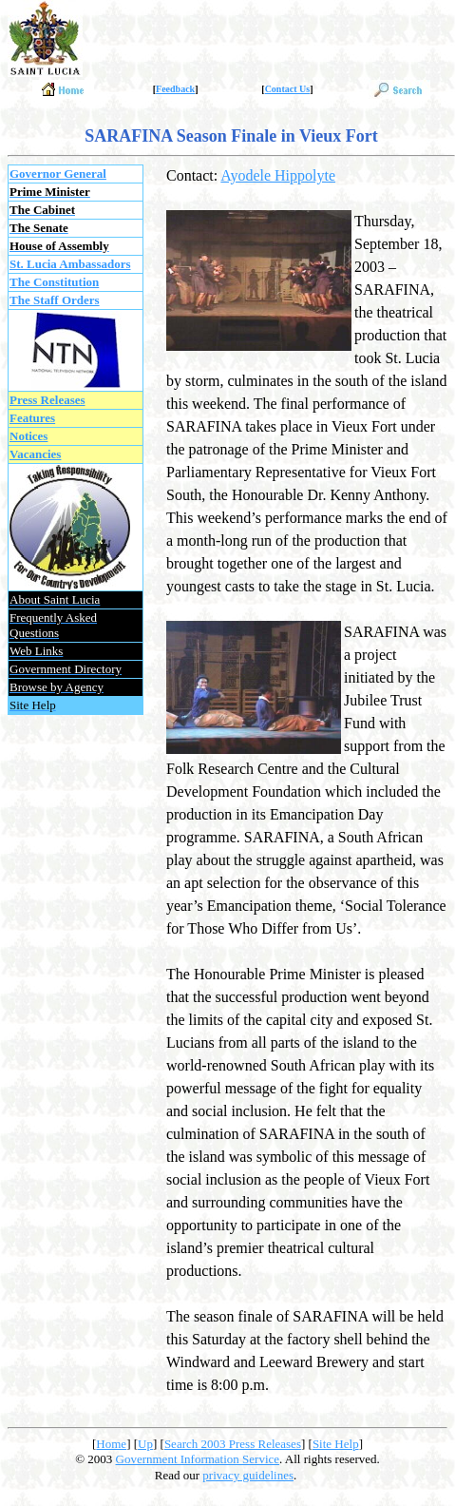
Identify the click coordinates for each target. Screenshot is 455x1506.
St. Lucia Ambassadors (70, 264)
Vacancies (35, 454)
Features (32, 418)
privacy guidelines (248, 1475)
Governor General (57, 173)
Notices (28, 436)
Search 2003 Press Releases (232, 1444)
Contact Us (288, 89)
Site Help (336, 1444)
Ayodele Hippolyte (277, 175)
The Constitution (54, 282)
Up (145, 1444)
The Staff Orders (54, 300)
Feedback (175, 89)
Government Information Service (198, 1459)
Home (111, 1444)
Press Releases (47, 400)
